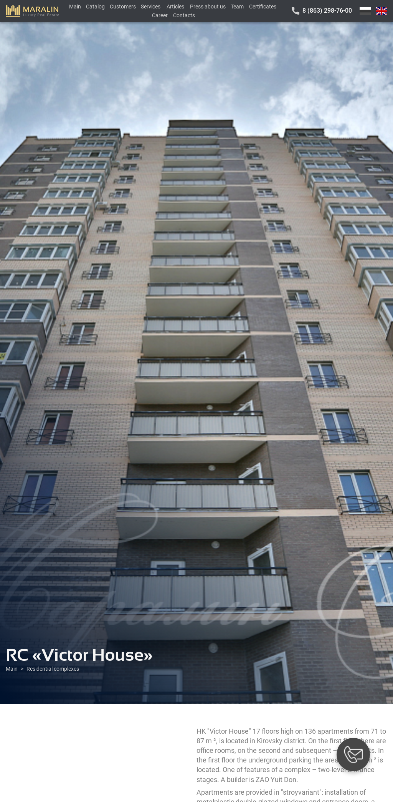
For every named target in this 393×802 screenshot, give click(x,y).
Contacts (184, 15)
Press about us (208, 6)
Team (237, 6)
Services (150, 6)
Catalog (95, 6)
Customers (123, 6)
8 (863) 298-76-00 (327, 10)
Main (75, 6)
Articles (175, 6)
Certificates (262, 6)
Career (160, 15)
